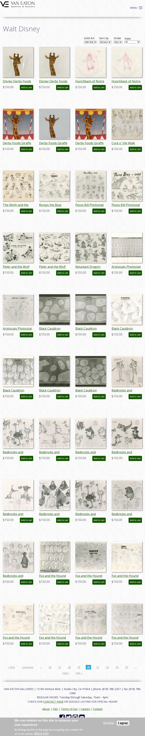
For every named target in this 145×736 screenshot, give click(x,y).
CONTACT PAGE (53, 701)
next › (65, 673)
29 (78, 667)
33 (117, 667)
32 (107, 667)
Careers (85, 709)
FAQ (55, 709)
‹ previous (27, 667)
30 (88, 667)
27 (59, 667)
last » (79, 673)
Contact (98, 709)
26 (50, 667)
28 (69, 667)
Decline (108, 723)
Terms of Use (69, 709)
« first (11, 667)
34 (126, 667)
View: (127, 38)
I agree (123, 723)
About (46, 709)
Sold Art (89, 38)
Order (117, 38)
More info (41, 733)
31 (97, 667)
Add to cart (26, 87)
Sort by (104, 38)
